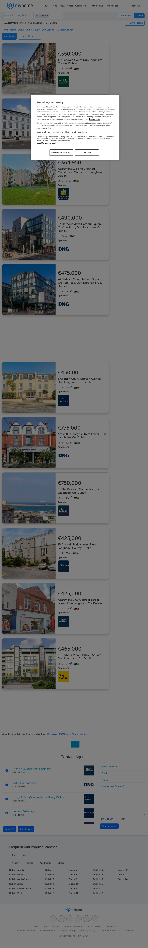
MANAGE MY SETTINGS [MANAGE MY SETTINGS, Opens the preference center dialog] (61, 152)
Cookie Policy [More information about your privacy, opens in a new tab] (95, 119)
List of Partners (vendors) (46, 143)
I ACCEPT (87, 152)
